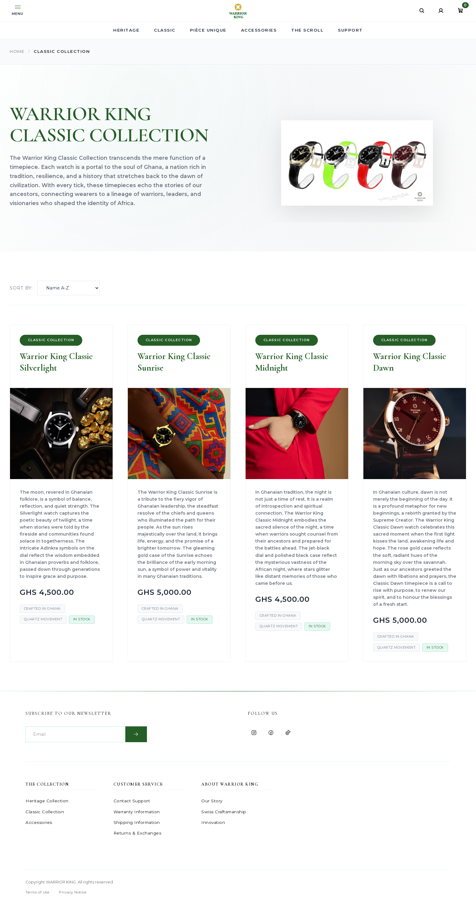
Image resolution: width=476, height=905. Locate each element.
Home (18, 51)
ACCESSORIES (259, 30)
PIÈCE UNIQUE (208, 30)
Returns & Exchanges (138, 833)
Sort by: (21, 288)
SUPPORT (350, 30)
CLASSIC (164, 30)
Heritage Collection (47, 801)
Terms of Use (37, 892)
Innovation (213, 822)
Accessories (38, 822)
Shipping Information (137, 822)
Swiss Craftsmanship (223, 812)
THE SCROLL (307, 30)
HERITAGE (126, 30)
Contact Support (132, 801)
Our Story (212, 801)
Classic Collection (44, 812)
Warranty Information (137, 812)
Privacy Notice (72, 892)
